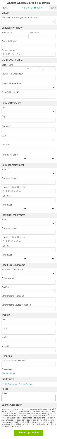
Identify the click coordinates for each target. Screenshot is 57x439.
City (3, 117)
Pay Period (6, 287)
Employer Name (9, 178)
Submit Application (29, 432)
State (4, 136)
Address (5, 126)
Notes (4, 393)
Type (4, 108)
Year (4, 319)
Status (5, 170)
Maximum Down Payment (14, 361)
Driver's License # (10, 92)
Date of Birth (7, 65)
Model (4, 337)
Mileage (5, 346)
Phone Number (9, 50)
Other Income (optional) (13, 296)
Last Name (34, 33)
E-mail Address (9, 41)
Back (5, 8)
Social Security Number (12, 74)
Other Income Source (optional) (16, 305)
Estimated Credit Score (12, 270)
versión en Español (32, 8)
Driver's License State (11, 84)
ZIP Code (6, 145)
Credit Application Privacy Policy (16, 384)
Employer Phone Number (13, 187)
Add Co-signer (8, 373)
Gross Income (8, 278)
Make (4, 328)
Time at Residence (10, 155)
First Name (7, 33)
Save (53, 8)
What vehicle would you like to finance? (20, 18)
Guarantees (7, 369)
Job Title (6, 196)
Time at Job (7, 205)
